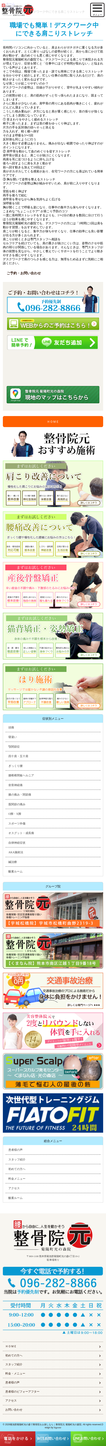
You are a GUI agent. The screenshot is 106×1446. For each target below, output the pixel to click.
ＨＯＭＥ (53, 421)
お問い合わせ (13, 1409)
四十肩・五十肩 (18, 756)
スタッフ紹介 (16, 1159)
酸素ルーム (15, 871)
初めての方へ (16, 1169)
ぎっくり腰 (15, 765)
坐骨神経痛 (15, 785)
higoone (57, 1427)
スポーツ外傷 (16, 823)
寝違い (12, 737)
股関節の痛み (16, 804)
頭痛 (11, 727)
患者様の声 (15, 1149)
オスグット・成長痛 (21, 833)
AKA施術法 (15, 852)
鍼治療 (12, 861)
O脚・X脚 (14, 813)
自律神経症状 (16, 842)
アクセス (14, 1188)
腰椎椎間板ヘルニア (21, 775)
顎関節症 (14, 746)
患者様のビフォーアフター (22, 1391)
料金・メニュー (15, 1373)
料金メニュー (16, 1178)
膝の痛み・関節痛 (19, 794)
